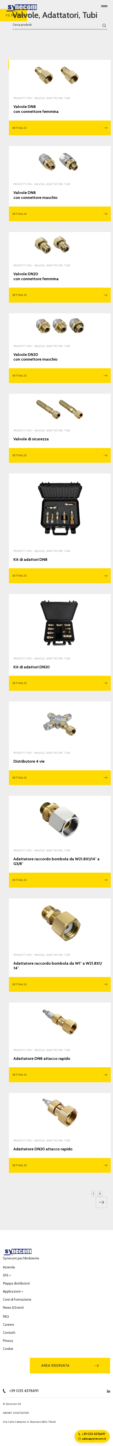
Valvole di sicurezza (31, 439)
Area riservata (70, 1365)
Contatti (9, 1333)
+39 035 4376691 (20, 1390)
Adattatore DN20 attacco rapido (42, 1149)
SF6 (7, 1275)
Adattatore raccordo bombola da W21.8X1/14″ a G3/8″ (56, 861)
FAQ (6, 1317)
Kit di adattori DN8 (30, 559)
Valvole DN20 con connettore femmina (36, 276)
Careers (8, 1325)
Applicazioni (13, 1291)
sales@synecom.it (92, 1439)
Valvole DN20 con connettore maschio (35, 357)
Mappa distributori (16, 1283)
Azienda (9, 1267)
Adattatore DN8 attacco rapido (41, 1058)
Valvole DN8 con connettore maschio (35, 195)
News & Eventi (13, 1308)
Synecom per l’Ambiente (21, 1258)
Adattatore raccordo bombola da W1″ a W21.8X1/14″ (57, 966)
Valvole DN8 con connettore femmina (36, 109)
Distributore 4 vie (29, 761)
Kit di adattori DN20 (31, 667)
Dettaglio (60, 127)
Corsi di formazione (17, 1300)
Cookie (8, 1349)
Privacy (8, 1341)
